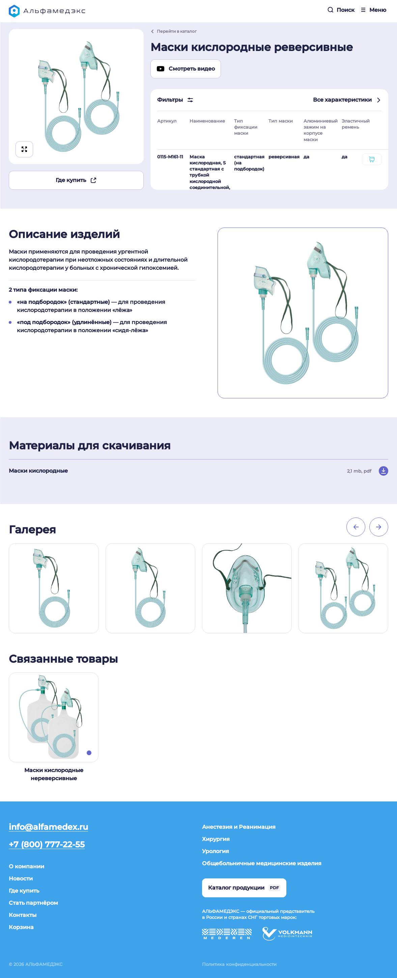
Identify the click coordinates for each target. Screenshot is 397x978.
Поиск (341, 9)
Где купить (76, 180)
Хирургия (216, 839)
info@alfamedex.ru (48, 827)
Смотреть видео (186, 69)
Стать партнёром (33, 903)
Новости (21, 878)
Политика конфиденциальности (239, 964)
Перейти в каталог (173, 31)
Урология (215, 851)
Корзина (21, 927)
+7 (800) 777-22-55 (47, 845)
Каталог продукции (244, 887)
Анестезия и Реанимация (239, 827)
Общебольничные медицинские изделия (261, 863)
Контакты (22, 915)
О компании (26, 866)
